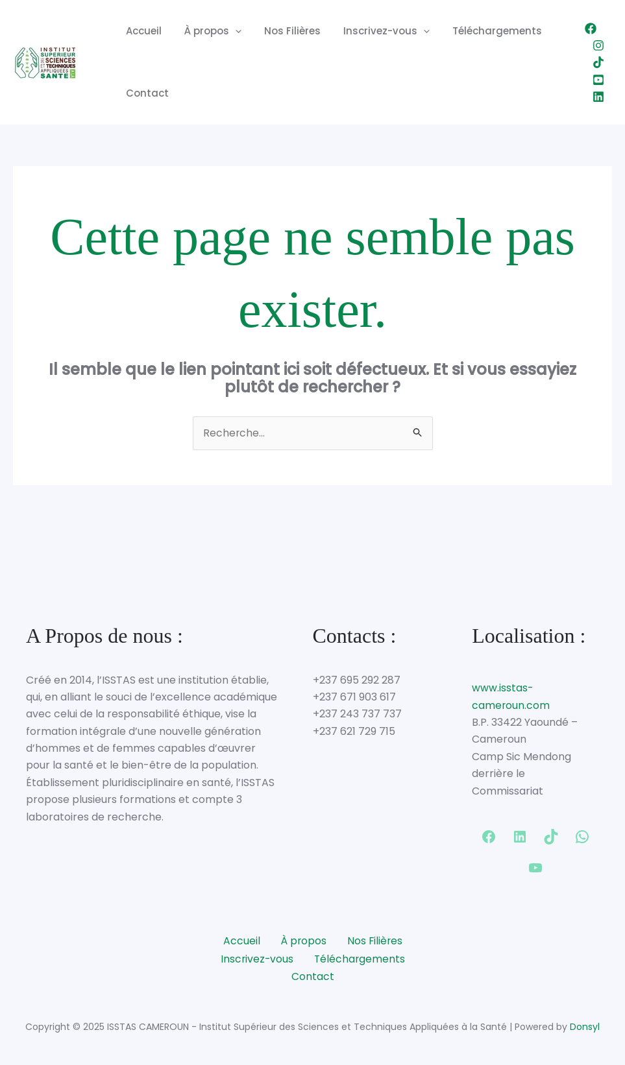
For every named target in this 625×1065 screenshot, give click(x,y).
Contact (145, 93)
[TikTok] (598, 62)
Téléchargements (482, 31)
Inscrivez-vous (375, 31)
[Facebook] (590, 28)
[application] (230, 31)
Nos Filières (284, 31)
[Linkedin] (598, 96)
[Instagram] (598, 45)
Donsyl (585, 1025)
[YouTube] (598, 80)
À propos (207, 31)
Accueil (142, 31)
